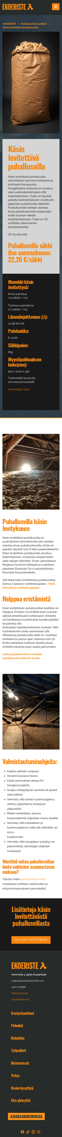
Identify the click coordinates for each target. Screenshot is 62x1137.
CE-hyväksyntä (17, 234)
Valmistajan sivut (18, 389)
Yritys (15, 1075)
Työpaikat (18, 1050)
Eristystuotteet (22, 1013)
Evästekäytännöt (20, 999)
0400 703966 (18, 987)
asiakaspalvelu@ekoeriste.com (27, 980)
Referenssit (20, 1063)
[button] (56, 6)
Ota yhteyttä (20, 1100)
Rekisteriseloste (19, 993)
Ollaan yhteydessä (31, 939)
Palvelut (17, 1025)
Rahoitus (17, 1038)
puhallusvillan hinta (33, 879)
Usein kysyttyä (22, 1088)
